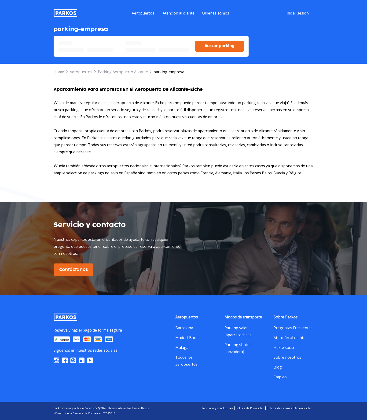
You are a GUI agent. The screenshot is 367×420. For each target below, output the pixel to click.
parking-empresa (169, 71)
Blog (278, 367)
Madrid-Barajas (188, 337)
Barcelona (184, 327)
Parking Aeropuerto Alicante (123, 71)
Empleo (280, 377)
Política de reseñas (279, 408)
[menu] (144, 13)
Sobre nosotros (287, 357)
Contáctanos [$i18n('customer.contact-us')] (73, 270)
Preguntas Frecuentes (293, 327)
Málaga (181, 347)
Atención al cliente (289, 337)
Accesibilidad (303, 408)
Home (59, 71)
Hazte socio (284, 347)
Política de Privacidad (250, 408)
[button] (144, 19)
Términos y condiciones (217, 408)
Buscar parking (220, 46)
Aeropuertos (81, 71)
